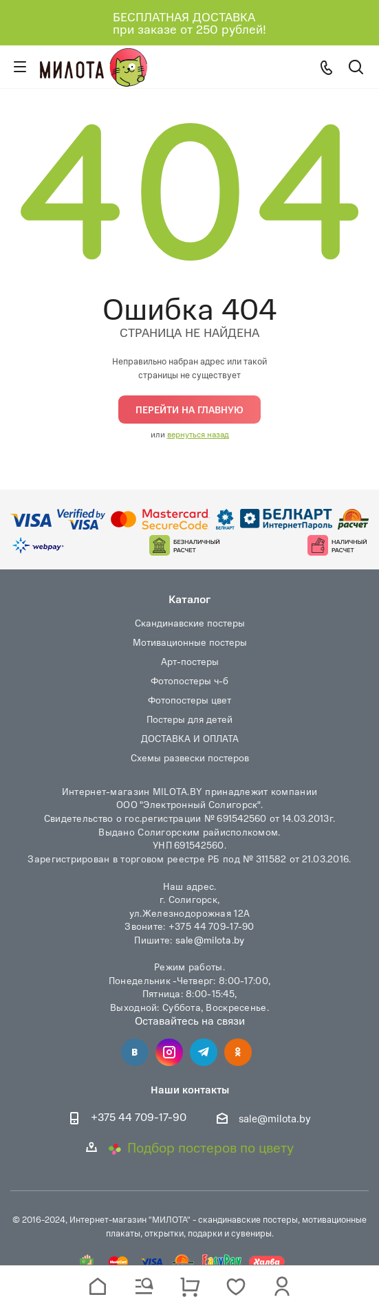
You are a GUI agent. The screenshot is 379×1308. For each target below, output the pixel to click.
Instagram (169, 1052)
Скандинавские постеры (190, 622)
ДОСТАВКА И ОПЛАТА (190, 738)
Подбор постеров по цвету (201, 1147)
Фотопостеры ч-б (189, 680)
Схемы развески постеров (190, 757)
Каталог (189, 599)
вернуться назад (198, 433)
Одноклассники (238, 1052)
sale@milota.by (210, 939)
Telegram (203, 1052)
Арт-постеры (190, 661)
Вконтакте (135, 1052)
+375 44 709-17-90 (138, 1117)
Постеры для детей (189, 719)
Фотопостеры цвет (189, 699)
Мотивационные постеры (190, 641)
